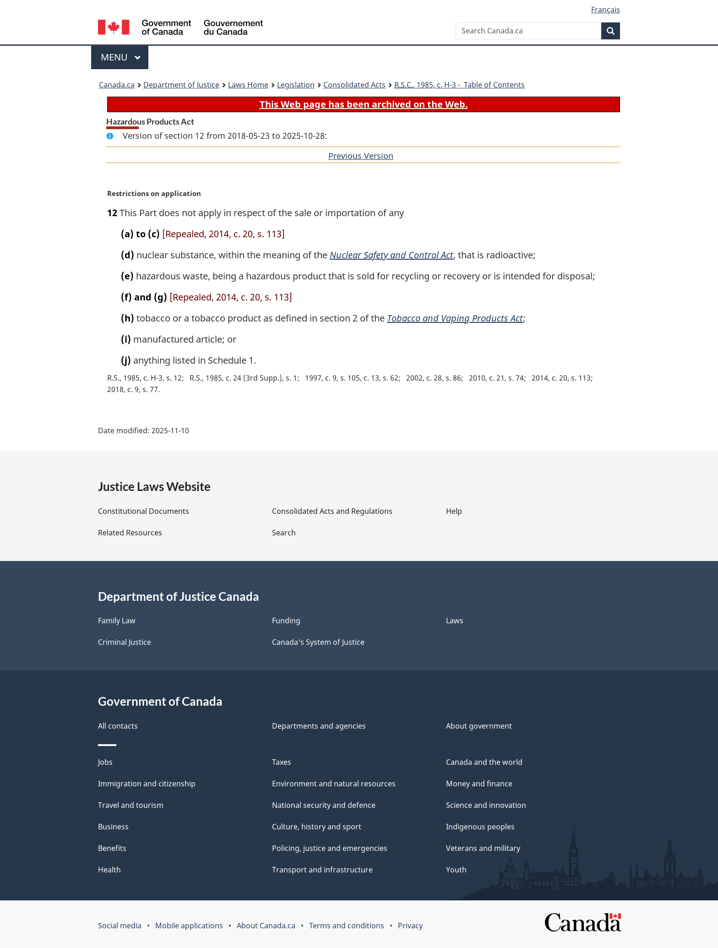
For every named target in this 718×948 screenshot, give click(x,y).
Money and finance (479, 784)
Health (109, 870)
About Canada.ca (266, 926)
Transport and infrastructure (322, 870)
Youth (456, 870)
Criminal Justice (124, 642)
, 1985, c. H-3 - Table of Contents (459, 85)
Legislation (296, 85)
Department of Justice (181, 85)
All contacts (118, 726)
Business (113, 827)
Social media (119, 926)
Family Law (117, 621)
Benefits (112, 848)
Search (284, 533)
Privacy (410, 926)
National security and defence (323, 805)
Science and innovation (486, 805)
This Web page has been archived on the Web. (364, 104)
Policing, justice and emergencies (329, 848)
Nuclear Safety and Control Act (391, 255)
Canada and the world (484, 762)
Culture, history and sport (316, 827)
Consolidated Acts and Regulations (332, 511)
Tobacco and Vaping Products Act (455, 318)
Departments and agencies (319, 726)
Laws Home (248, 85)
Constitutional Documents (143, 511)
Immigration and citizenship (147, 784)
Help (454, 511)
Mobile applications (189, 926)
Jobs (105, 762)
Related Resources (130, 533)
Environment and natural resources (334, 784)
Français (605, 10)
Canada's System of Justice (318, 642)
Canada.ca (117, 85)
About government (479, 726)
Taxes (281, 762)
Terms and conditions (346, 926)
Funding (286, 621)
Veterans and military (483, 848)
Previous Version (360, 155)
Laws (454, 621)
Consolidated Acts (354, 85)
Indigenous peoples (480, 827)
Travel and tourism (130, 805)
